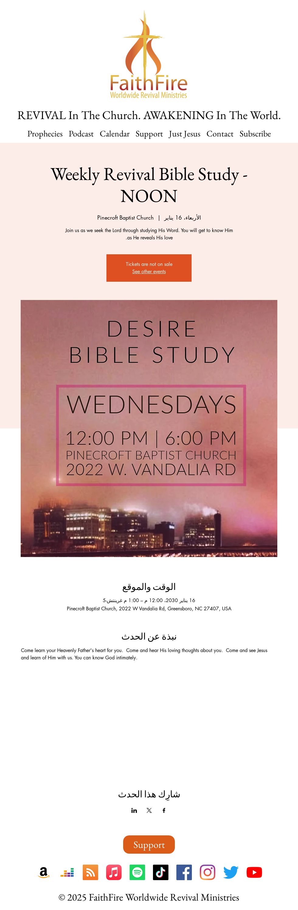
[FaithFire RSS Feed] (90, 872)
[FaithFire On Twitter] (231, 872)
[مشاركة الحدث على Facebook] (164, 810)
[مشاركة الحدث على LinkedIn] (134, 810)
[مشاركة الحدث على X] (149, 810)
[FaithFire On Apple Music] (114, 872)
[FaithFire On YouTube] (254, 872)
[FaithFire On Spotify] (137, 872)
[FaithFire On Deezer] (67, 872)
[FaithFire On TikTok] (160, 872)
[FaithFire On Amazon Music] (43, 872)
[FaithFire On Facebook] (184, 872)
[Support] (149, 844)
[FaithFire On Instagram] (207, 872)
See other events (149, 271)
